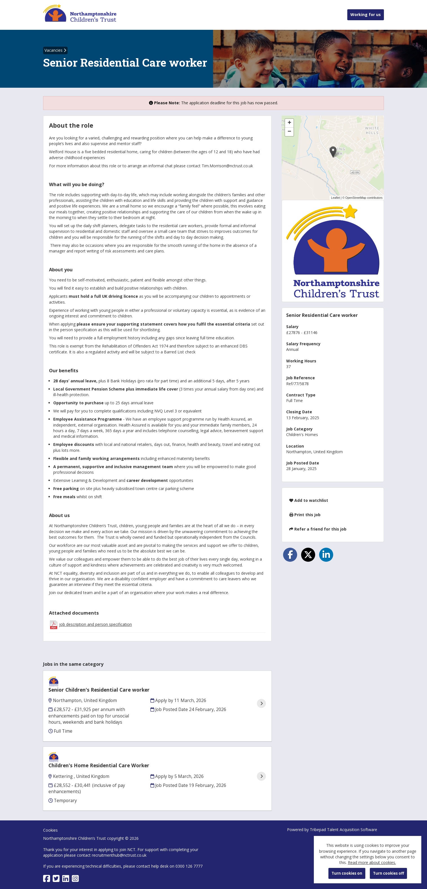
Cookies (50, 815)
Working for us (365, 14)
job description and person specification (95, 624)
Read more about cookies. (372, 862)
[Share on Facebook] (290, 555)
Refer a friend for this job (317, 529)
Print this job (305, 514)
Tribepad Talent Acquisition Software (343, 815)
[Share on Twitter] (308, 555)
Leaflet (335, 197)
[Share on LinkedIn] (326, 555)
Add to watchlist (308, 500)
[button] (333, 152)
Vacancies (55, 50)
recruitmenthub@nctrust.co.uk (119, 840)
